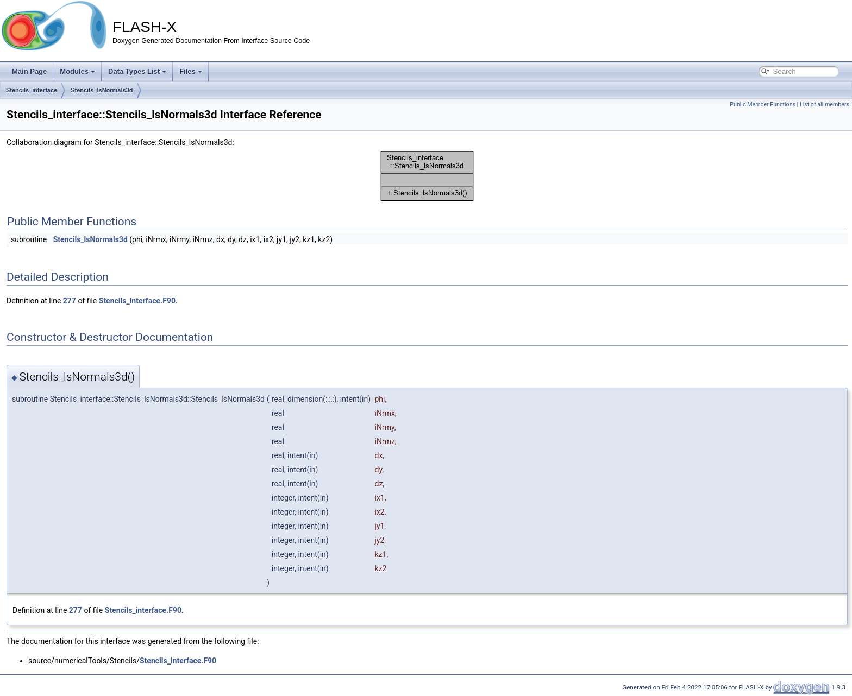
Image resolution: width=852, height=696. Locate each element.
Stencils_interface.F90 (137, 300)
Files (190, 71)
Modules (77, 71)
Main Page (29, 71)
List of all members (824, 104)
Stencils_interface (31, 90)
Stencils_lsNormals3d (102, 90)
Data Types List (137, 71)
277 (69, 300)
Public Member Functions (762, 104)
